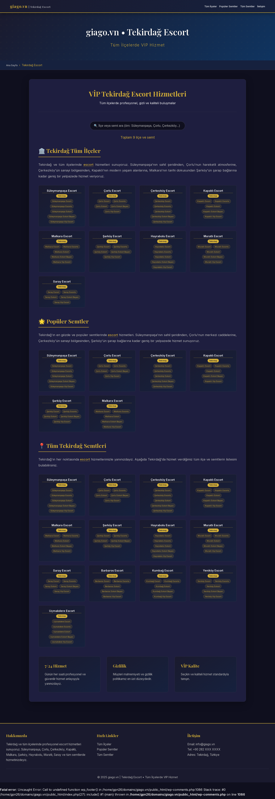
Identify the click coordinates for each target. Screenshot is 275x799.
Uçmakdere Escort (62, 612)
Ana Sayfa (12, 65)
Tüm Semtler (247, 6)
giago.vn (30, 6)
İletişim (261, 6)
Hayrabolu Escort (163, 236)
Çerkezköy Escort (163, 190)
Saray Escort (62, 281)
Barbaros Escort (112, 571)
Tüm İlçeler (210, 6)
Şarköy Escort (112, 236)
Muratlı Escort (213, 236)
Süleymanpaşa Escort (62, 190)
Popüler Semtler (228, 6)
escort (88, 164)
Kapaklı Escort (213, 190)
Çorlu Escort (112, 190)
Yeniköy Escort (213, 571)
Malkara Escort (62, 236)
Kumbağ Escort (162, 571)
